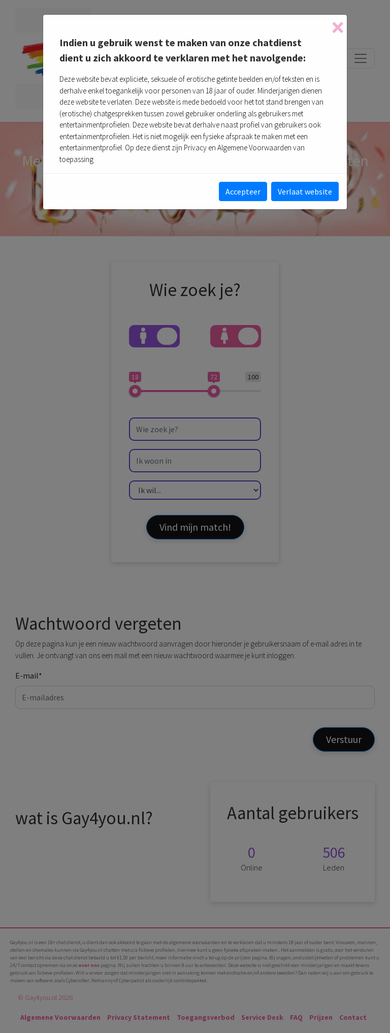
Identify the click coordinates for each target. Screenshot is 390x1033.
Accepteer (243, 191)
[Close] (337, 27)
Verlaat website (305, 191)
